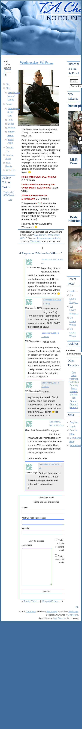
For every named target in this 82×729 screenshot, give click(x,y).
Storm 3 (74, 407)
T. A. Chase (31, 612)
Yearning (73, 378)
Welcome (10, 170)
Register (74, 422)
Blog (8, 88)
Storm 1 (74, 401)
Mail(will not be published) (46, 521)
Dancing (73, 385)
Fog (74, 372)
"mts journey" (51, 612)
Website (46, 531)
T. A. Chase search (7, 68)
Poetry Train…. (31, 601)
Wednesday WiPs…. (36, 62)
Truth (73, 375)
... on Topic (27, 545)
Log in (73, 426)
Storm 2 (74, 404)
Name (46, 510)
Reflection (74, 382)
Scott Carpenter (59, 618)
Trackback (35, 241)
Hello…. (74, 291)
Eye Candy (39, 235)
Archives (70, 350)
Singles (11, 127)
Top (10, 199)
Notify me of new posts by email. (62, 559)
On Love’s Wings (72, 321)
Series (11, 123)
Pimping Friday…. (51, 601)
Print (10, 119)
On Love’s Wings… (73, 299)
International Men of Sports (13, 96)
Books (9, 104)
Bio (7, 84)
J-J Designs (73, 615)
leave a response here (48, 238)
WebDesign (73, 612)
